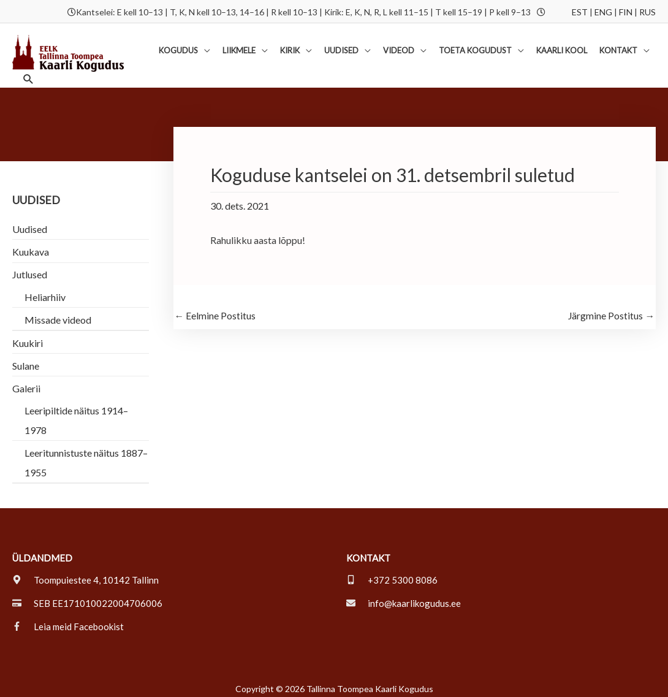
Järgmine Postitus (611, 310)
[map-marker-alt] (85, 573)
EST (580, 11)
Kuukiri (27, 337)
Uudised (29, 223)
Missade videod (58, 313)
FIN (625, 11)
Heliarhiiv (45, 291)
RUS (647, 11)
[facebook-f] (68, 620)
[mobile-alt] (392, 573)
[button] (184, 47)
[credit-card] (87, 597)
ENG (603, 11)
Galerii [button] (26, 382)
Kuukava (30, 246)
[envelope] (403, 597)
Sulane (25, 359)
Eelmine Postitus (215, 310)
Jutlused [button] (29, 269)
